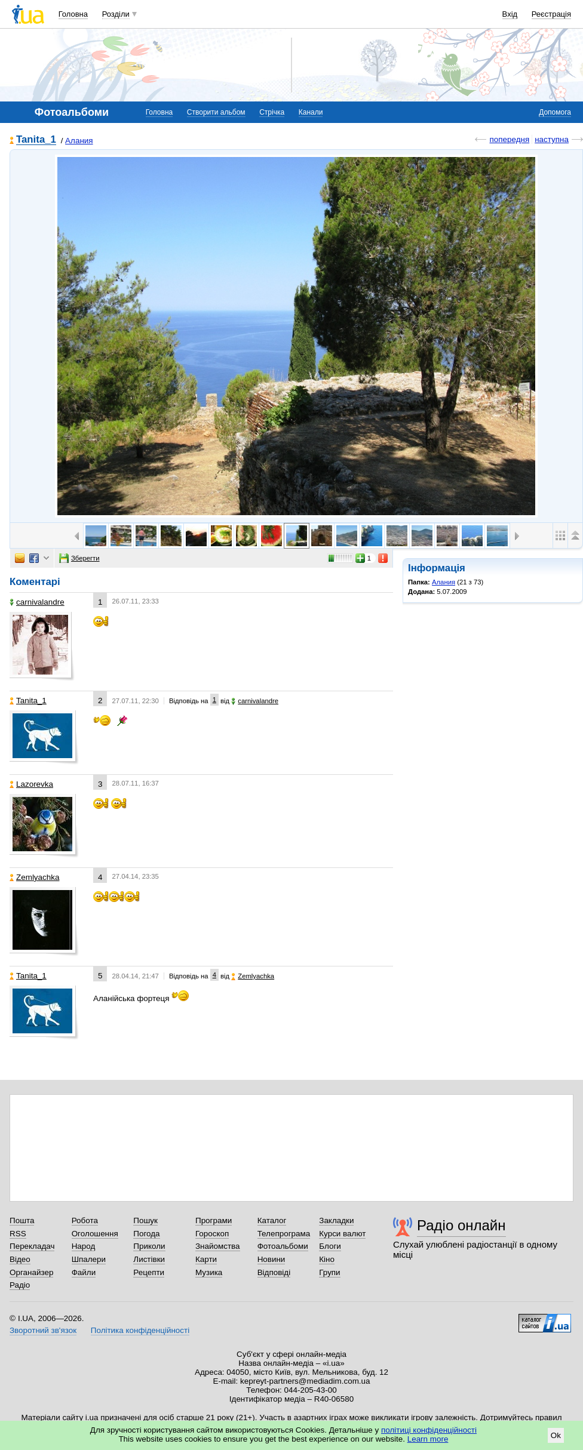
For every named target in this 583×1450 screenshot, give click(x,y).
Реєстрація (551, 14)
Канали (311, 112)
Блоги (330, 1246)
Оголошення (95, 1233)
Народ (84, 1246)
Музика (208, 1272)
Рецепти (148, 1272)
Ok (556, 1435)
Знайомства (217, 1246)
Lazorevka (31, 784)
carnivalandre (37, 602)
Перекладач (32, 1246)
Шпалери (89, 1259)
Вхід (510, 14)
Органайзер (31, 1272)
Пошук (145, 1220)
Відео (20, 1259)
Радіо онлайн (461, 1225)
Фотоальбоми (282, 1246)
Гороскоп (212, 1233)
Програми (213, 1220)
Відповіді (274, 1272)
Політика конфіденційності (140, 1330)
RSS (18, 1233)
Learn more (428, 1438)
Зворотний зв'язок (43, 1330)
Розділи (116, 14)
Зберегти (79, 558)
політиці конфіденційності (429, 1430)
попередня (509, 139)
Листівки (149, 1259)
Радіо (20, 1284)
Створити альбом (216, 112)
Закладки (336, 1220)
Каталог (272, 1220)
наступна (552, 139)
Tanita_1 (36, 140)
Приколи (149, 1246)
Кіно (327, 1259)
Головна (73, 14)
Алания (79, 140)
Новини (271, 1259)
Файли (84, 1272)
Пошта (22, 1220)
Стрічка (271, 112)
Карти (206, 1259)
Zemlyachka (34, 877)
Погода (146, 1233)
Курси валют (342, 1233)
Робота (85, 1220)
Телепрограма (284, 1233)
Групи (329, 1272)
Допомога (555, 112)
